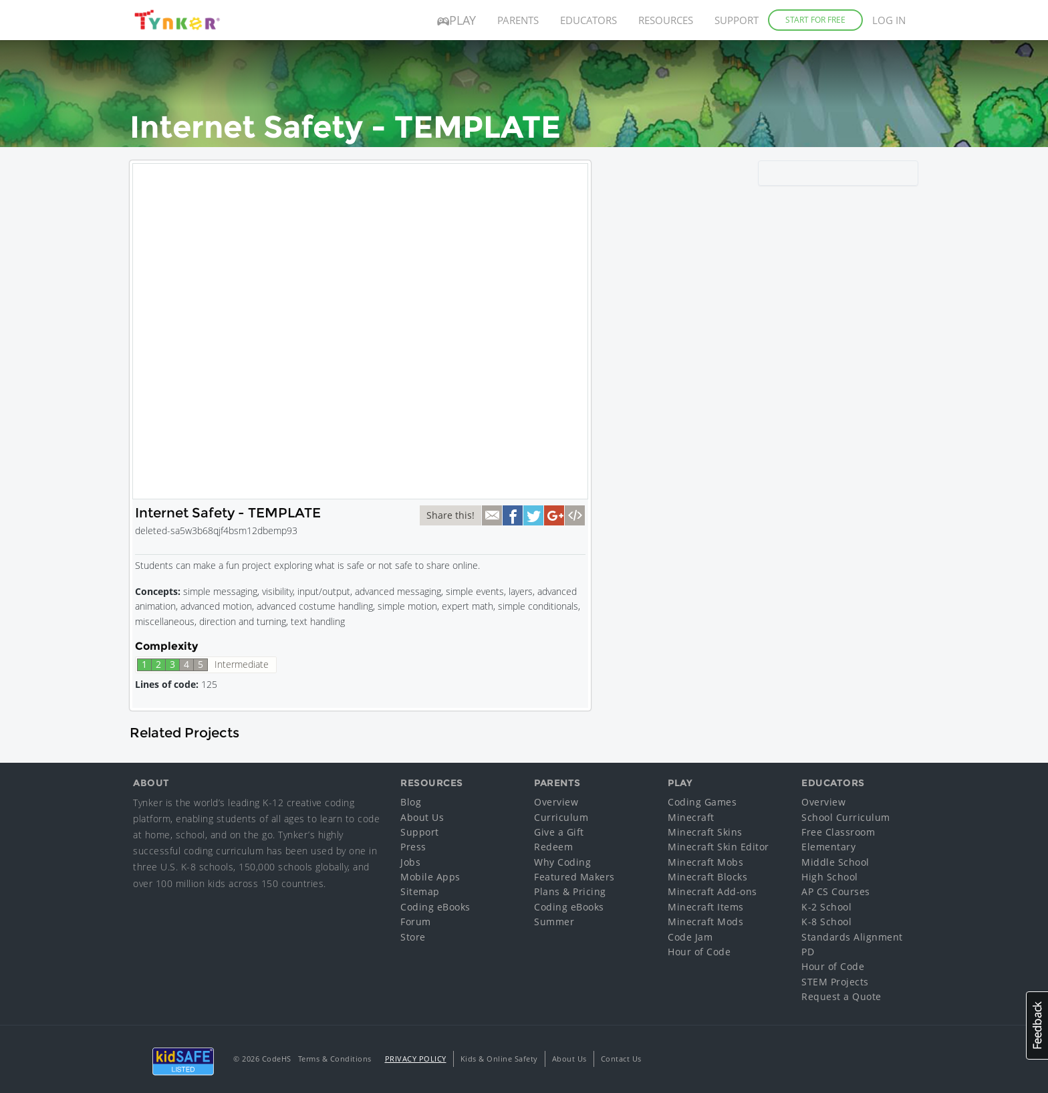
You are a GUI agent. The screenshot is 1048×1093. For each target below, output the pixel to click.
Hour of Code (699, 951)
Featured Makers (574, 876)
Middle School (835, 862)
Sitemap (420, 891)
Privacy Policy (415, 1059)
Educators (588, 20)
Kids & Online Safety (499, 1059)
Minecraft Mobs (705, 862)
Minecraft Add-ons (712, 891)
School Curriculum (845, 817)
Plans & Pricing (570, 891)
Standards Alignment (852, 937)
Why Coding (562, 862)
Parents (518, 20)
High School (829, 876)
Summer (554, 921)
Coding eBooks (435, 906)
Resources (665, 20)
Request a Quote (841, 996)
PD (807, 951)
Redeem (553, 846)
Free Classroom (838, 832)
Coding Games (702, 802)
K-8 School (826, 921)
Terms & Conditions (335, 1059)
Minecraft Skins (705, 832)
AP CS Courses (835, 891)
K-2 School (826, 906)
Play (456, 20)
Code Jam (690, 937)
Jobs (410, 862)
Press (413, 846)
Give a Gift (559, 832)
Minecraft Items (706, 906)
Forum (415, 921)
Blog (410, 802)
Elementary (828, 846)
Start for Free (815, 19)
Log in (889, 20)
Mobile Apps (430, 876)
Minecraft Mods (705, 921)
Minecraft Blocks (707, 876)
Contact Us (621, 1059)
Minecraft (691, 817)
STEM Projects (835, 981)
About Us (422, 817)
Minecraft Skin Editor (718, 846)
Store (413, 937)
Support (736, 20)
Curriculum (561, 817)
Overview (556, 802)
